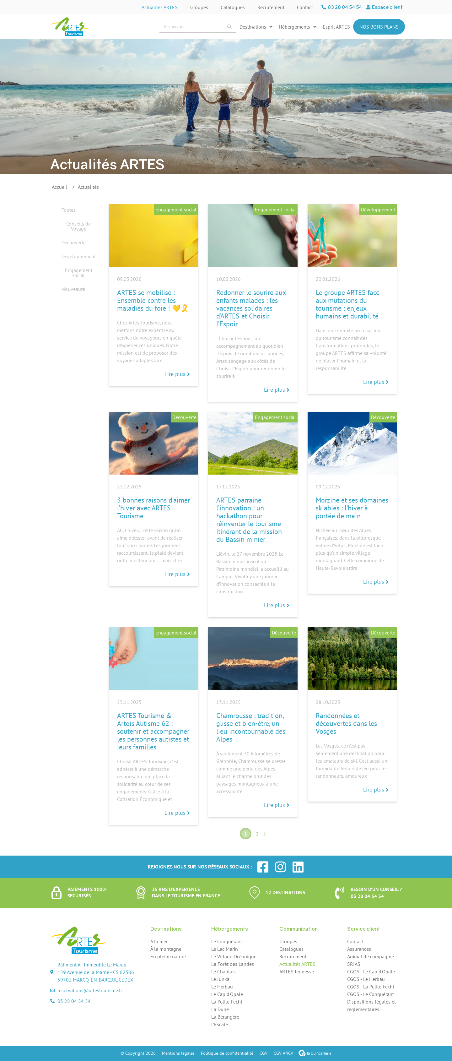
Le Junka (220, 979)
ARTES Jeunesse (296, 971)
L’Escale (219, 1024)
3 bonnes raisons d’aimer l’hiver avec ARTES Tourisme (153, 508)
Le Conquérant (226, 941)
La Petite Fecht (226, 1001)
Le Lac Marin (224, 949)
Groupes (199, 7)
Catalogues (233, 7)
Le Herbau (222, 986)
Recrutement (270, 7)
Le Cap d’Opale (227, 994)
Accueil (59, 187)
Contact (305, 7)
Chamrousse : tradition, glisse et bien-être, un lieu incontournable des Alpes (250, 727)
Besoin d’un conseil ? (376, 889)
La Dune (220, 1009)
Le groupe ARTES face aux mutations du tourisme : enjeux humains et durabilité (347, 304)
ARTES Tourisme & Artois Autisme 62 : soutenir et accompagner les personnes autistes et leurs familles (153, 731)
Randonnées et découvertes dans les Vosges (346, 723)
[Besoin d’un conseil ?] (339, 893)
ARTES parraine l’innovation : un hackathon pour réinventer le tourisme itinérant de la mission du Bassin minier (249, 520)
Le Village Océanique (233, 956)
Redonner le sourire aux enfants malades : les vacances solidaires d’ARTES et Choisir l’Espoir (251, 308)
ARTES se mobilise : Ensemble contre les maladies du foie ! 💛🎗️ (153, 300)
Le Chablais (223, 971)
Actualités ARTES (160, 7)
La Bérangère (225, 1017)
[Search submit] (229, 26)
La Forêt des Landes (232, 964)
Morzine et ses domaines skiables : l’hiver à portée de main (352, 508)
